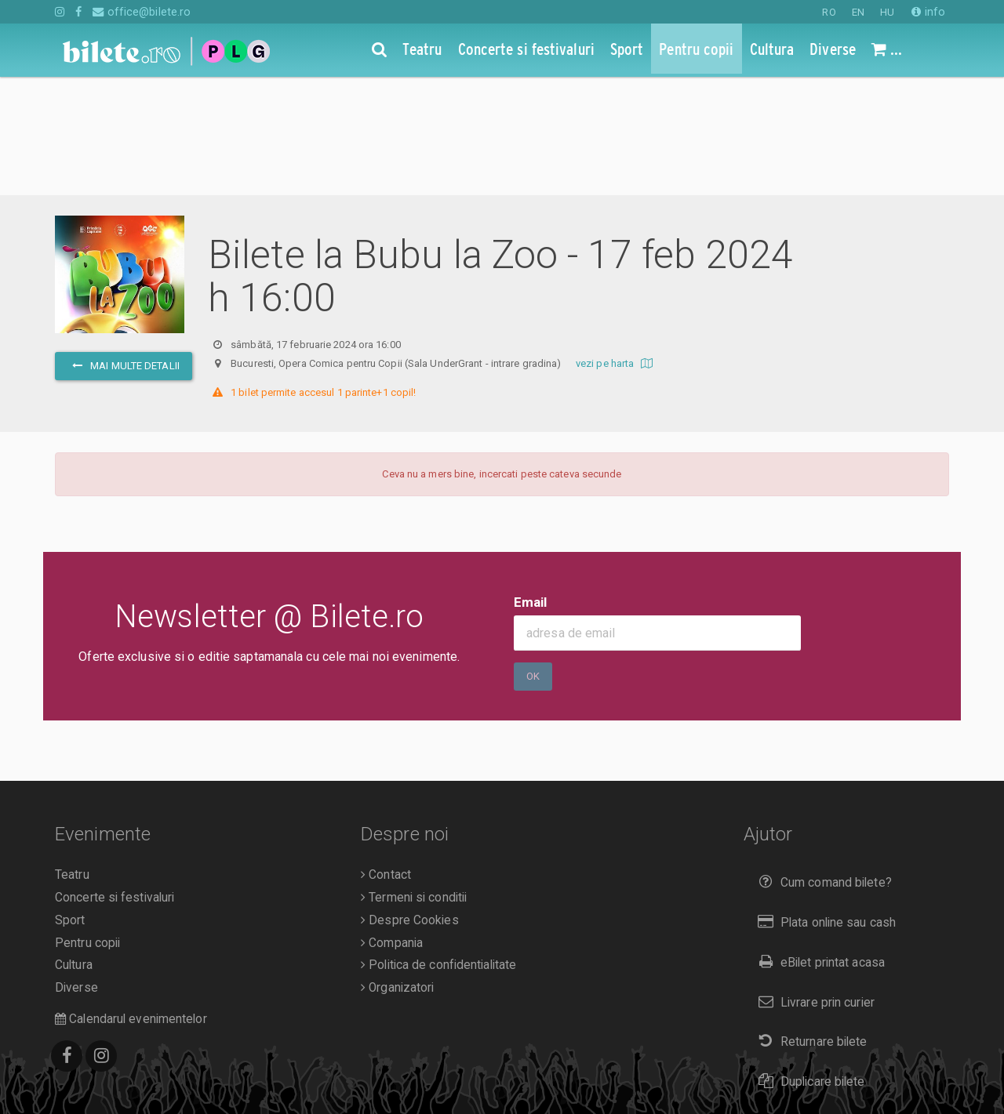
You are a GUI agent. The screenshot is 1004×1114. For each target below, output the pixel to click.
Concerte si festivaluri (114, 779)
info (928, 11)
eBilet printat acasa (818, 843)
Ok (533, 558)
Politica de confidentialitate (438, 847)
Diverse (76, 869)
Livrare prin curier (813, 883)
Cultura (74, 847)
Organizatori (397, 869)
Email (530, 484)
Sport (70, 802)
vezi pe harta (616, 245)
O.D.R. (126, 1076)
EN (858, 12)
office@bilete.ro (142, 11)
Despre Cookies (410, 802)
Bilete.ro (162, 1054)
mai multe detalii (123, 247)
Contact (386, 756)
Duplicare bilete (808, 963)
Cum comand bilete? (821, 764)
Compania (392, 825)
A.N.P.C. (79, 1076)
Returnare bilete (809, 923)
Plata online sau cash (824, 803)
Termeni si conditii (414, 779)
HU (887, 12)
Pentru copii (87, 825)
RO (828, 12)
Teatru (72, 756)
